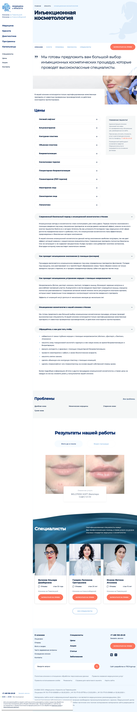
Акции (5, 62)
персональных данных (11, 707)
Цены (4, 58)
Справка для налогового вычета (88, 680)
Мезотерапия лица (47, 188)
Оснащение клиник (42, 654)
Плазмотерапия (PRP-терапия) (53, 179)
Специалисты (7, 54)
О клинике (40, 635)
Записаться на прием (123, 47)
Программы (8, 41)
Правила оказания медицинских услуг (107, 676)
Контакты (6, 67)
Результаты (72, 47)
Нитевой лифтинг (47, 119)
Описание (39, 47)
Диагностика (9, 36)
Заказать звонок (24, 693)
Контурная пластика (48, 136)
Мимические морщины (78, 406)
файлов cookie (56, 705)
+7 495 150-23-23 (8, 693)
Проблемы (59, 47)
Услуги (49, 47)
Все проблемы (129, 399)
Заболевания (76, 657)
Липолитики (44, 205)
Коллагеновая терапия (49, 162)
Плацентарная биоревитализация (54, 171)
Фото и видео (40, 646)
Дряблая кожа (40, 406)
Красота (6, 31)
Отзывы (38, 643)
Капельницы (9, 47)
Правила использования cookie (47, 680)
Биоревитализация (47, 154)
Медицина (8, 26)
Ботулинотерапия (47, 128)
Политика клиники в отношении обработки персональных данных (62, 676)
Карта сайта (109, 680)
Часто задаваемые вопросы (46, 650)
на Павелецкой (16, 15)
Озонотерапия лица (48, 196)
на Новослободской (18, 17)
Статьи (73, 651)
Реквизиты (67, 680)
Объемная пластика (48, 145)
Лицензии (39, 639)
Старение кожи (109, 406)
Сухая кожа (39, 411)
